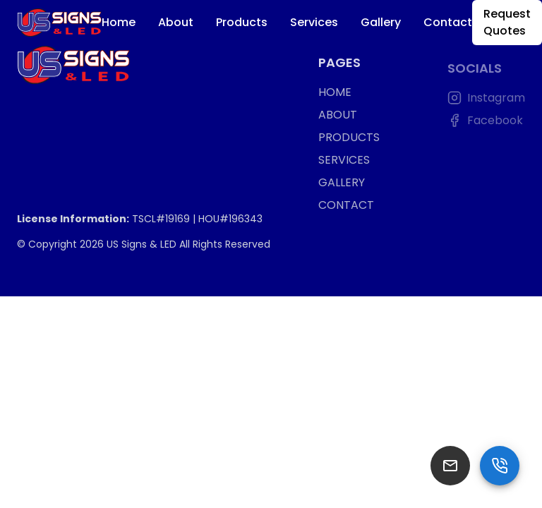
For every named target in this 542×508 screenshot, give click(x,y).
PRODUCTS (349, 139)
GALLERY (341, 184)
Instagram (486, 100)
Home (119, 22)
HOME (334, 93)
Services (314, 22)
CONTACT (346, 206)
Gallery (381, 22)
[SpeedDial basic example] (499, 465)
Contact (447, 22)
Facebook (485, 122)
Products (241, 22)
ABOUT (337, 116)
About (175, 22)
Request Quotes (507, 22)
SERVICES (344, 161)
